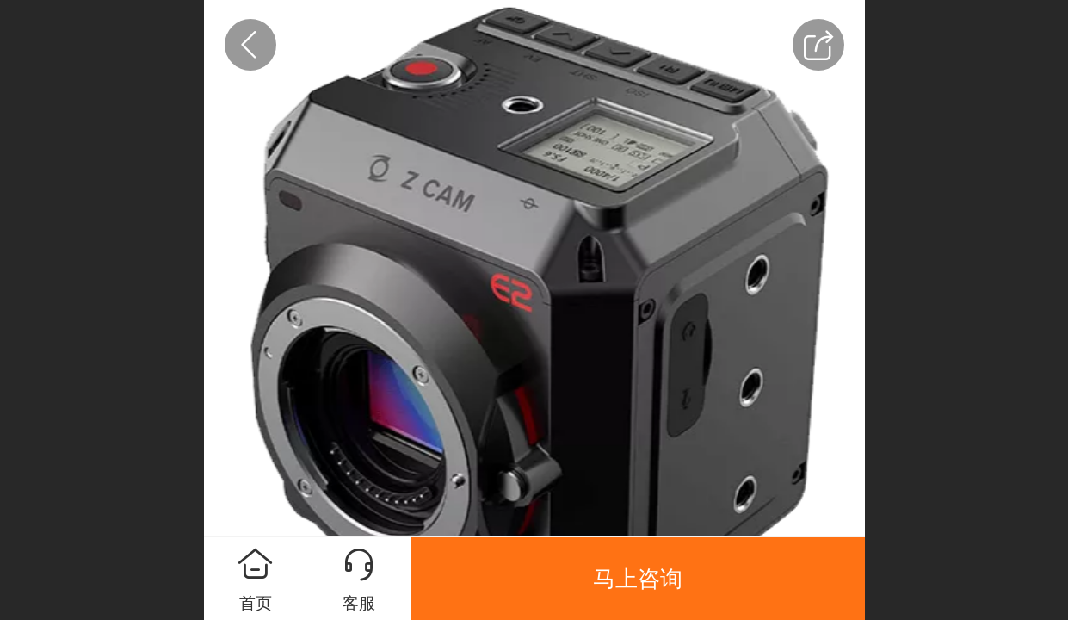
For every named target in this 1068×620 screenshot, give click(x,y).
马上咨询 (637, 579)
